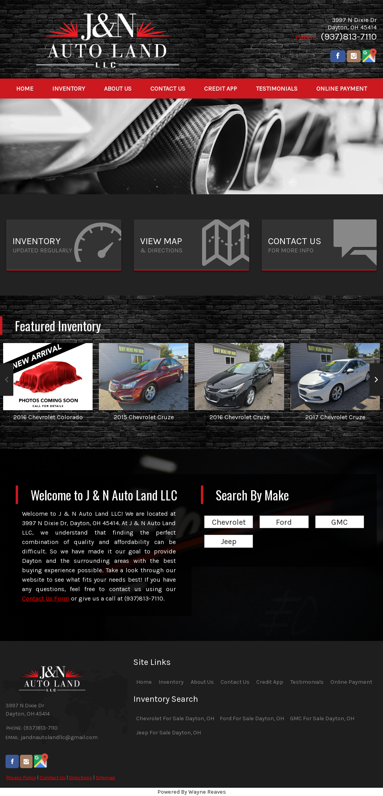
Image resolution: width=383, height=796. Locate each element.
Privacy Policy (21, 777)
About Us (202, 682)
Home (144, 682)
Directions (80, 777)
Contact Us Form (45, 598)
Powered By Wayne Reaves (191, 792)
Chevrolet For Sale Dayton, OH (175, 718)
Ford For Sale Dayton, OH (252, 718)
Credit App (269, 682)
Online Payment (351, 682)
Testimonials (307, 682)
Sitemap (105, 777)
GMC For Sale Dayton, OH (322, 718)
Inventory (171, 682)
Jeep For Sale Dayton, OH (168, 732)
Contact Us (53, 777)
